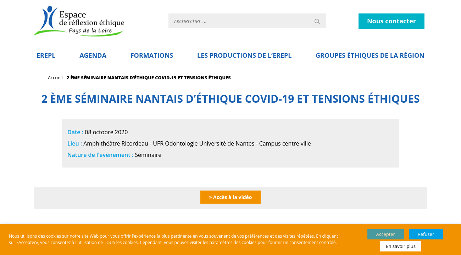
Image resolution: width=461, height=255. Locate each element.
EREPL (46, 55)
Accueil (55, 77)
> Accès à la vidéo (230, 197)
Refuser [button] (426, 234)
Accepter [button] (385, 234)
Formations (151, 55)
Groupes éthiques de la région (370, 55)
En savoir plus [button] (401, 246)
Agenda (92, 55)
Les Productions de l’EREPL (244, 55)
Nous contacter (391, 21)
